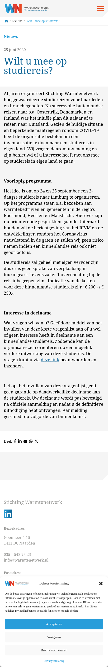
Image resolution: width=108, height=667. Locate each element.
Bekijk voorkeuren (54, 650)
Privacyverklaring (54, 661)
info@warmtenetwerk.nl (26, 560)
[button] (101, 583)
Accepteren (54, 624)
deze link (50, 359)
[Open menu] (100, 8)
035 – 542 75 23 (18, 554)
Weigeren (54, 637)
